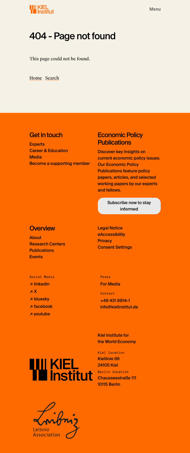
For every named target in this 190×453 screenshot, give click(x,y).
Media (36, 157)
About (36, 237)
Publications (42, 250)
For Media (110, 284)
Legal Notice (110, 228)
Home (36, 78)
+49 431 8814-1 (115, 300)
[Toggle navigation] (155, 9)
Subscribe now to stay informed (129, 206)
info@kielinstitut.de (119, 307)
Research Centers (47, 244)
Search (52, 78)
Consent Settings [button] (115, 247)
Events (36, 257)
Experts (37, 144)
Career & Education (49, 150)
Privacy (105, 241)
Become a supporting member (60, 163)
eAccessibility (111, 234)
